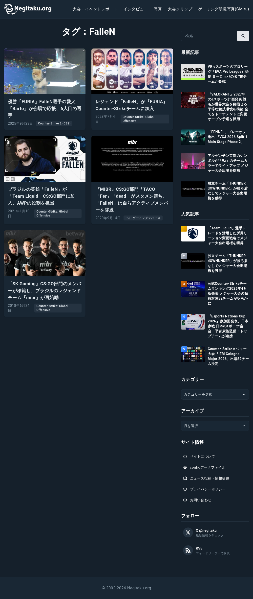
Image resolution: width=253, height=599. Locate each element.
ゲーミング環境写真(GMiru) (223, 9)
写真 (158, 9)
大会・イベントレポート (95, 9)
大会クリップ (180, 9)
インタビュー (136, 9)
